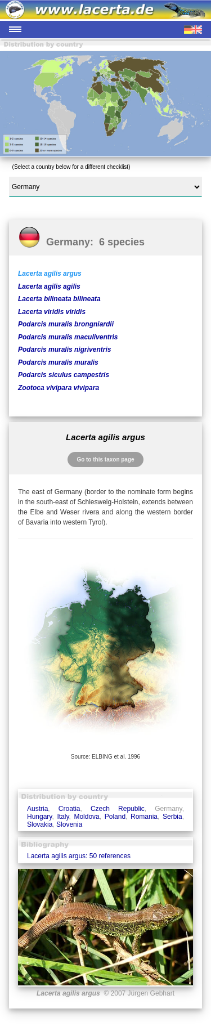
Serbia (172, 817)
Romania (144, 817)
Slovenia (69, 824)
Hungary (39, 817)
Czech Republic (118, 809)
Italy (63, 817)
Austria (37, 809)
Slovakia (39, 824)
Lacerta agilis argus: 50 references (79, 856)
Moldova (86, 817)
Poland (115, 817)
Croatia (69, 809)
